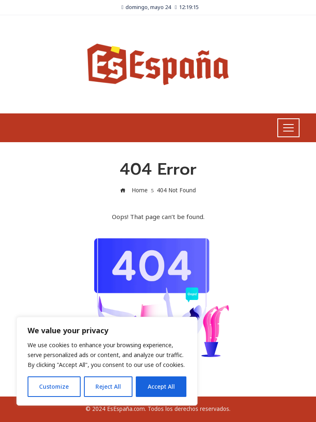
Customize (54, 386)
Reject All (108, 386)
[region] (107, 361)
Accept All (161, 386)
